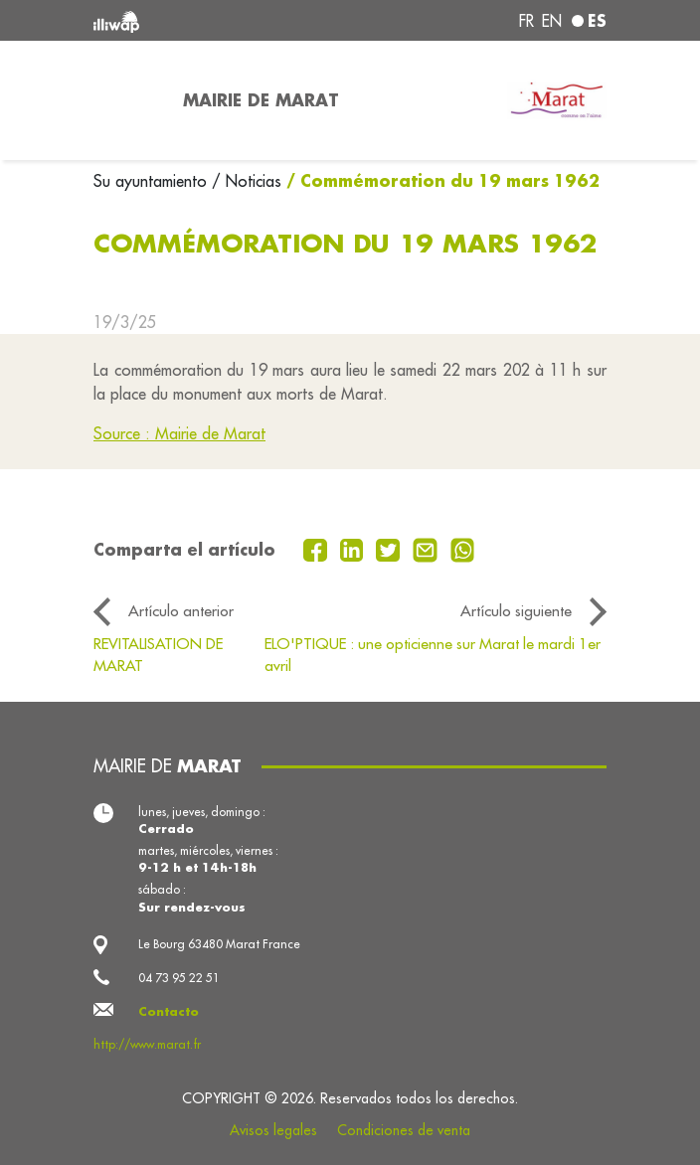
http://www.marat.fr (147, 1044)
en (552, 21)
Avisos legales (273, 1130)
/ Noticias (246, 181)
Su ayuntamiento (152, 181)
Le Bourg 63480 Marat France (219, 943)
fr (526, 21)
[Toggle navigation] (126, 100)
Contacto (168, 1011)
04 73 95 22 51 (179, 977)
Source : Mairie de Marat (179, 433)
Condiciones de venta (403, 1130)
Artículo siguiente (516, 610)
